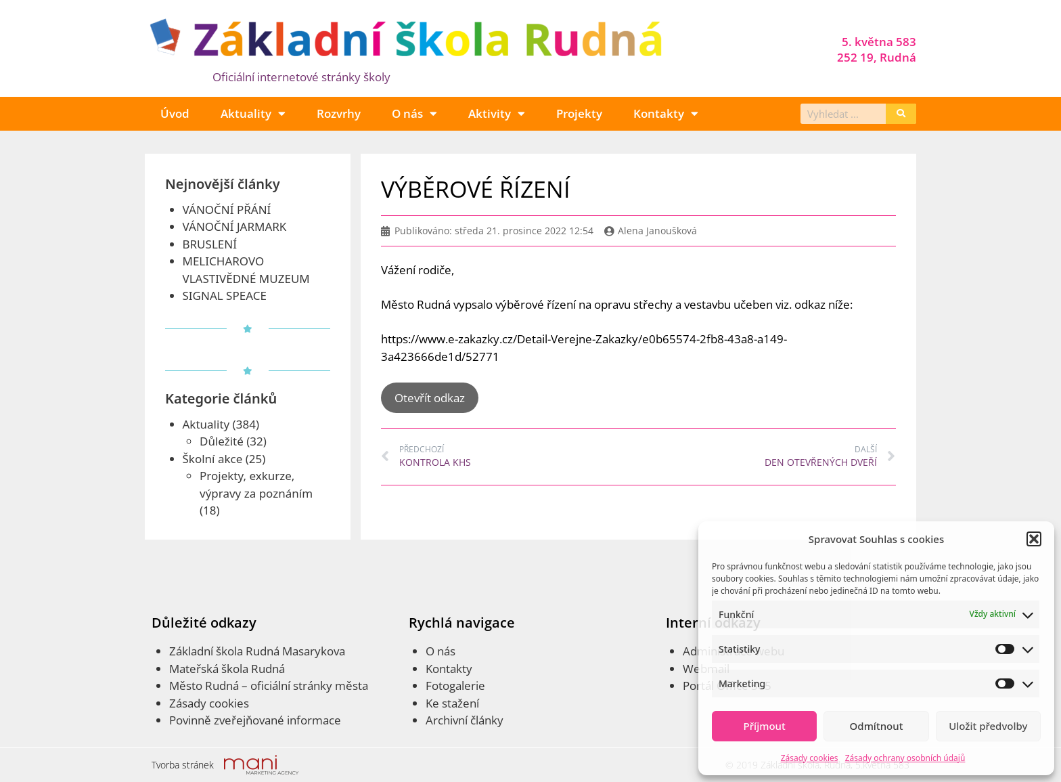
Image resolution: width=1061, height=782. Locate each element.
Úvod (174, 113)
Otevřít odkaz (429, 398)
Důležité (222, 441)
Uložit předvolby (988, 726)
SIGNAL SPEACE (225, 295)
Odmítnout (876, 726)
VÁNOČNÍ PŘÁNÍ (227, 209)
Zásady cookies (809, 758)
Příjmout (765, 726)
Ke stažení (452, 703)
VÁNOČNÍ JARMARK (235, 226)
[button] (1034, 539)
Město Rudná (204, 685)
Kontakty (665, 113)
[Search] (901, 114)
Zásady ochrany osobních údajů (905, 758)
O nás (414, 113)
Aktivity (496, 113)
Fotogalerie (455, 685)
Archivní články (464, 720)
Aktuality (253, 113)
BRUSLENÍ (210, 244)
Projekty (579, 113)
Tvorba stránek (183, 764)
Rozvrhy (339, 113)
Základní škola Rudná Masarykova (257, 651)
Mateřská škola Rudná (227, 668)
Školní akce (213, 458)
